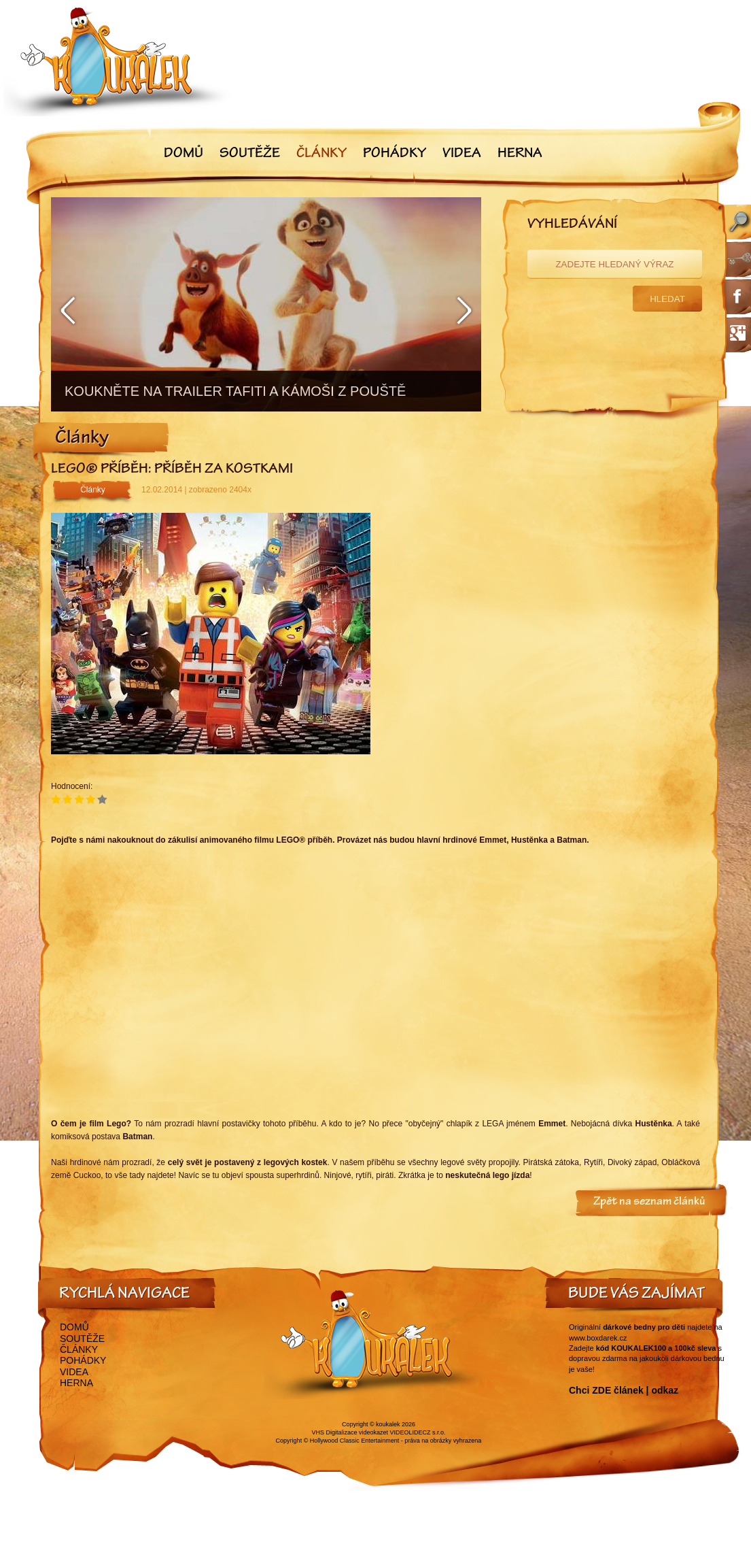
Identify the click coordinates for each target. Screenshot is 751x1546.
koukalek (388, 1424)
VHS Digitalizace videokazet (349, 1432)
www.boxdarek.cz (598, 1338)
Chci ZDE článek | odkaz (623, 1390)
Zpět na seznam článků (649, 1202)
